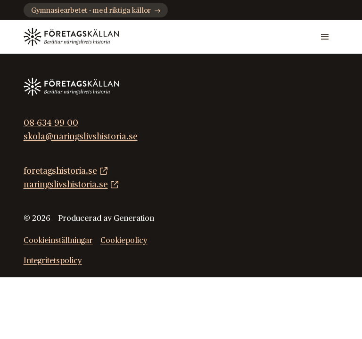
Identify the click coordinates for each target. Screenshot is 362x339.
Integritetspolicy (53, 261)
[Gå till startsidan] (71, 37)
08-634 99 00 (51, 123)
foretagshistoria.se (60, 171)
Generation (134, 218)
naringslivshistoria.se (66, 184)
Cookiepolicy (124, 240)
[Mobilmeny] (325, 37)
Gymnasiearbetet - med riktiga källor (95, 10)
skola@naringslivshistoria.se (81, 136)
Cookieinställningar (58, 240)
